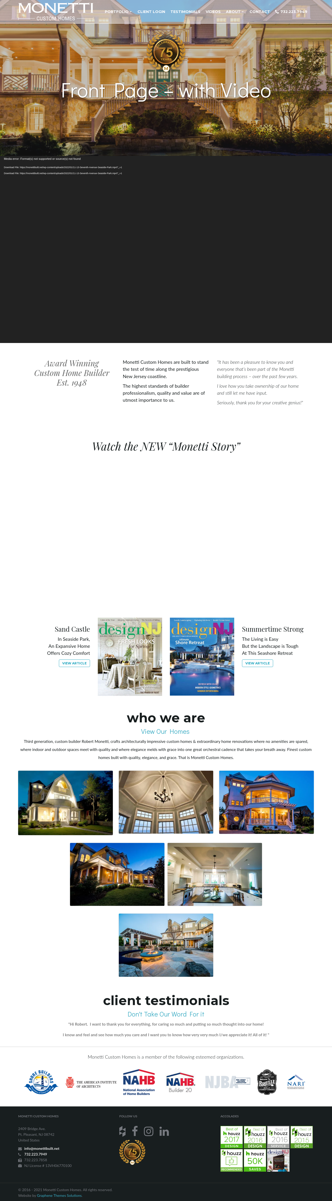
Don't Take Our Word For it (166, 1013)
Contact (260, 11)
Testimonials (185, 11)
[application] (166, 249)
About (235, 11)
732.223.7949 (291, 11)
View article (74, 663)
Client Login (151, 11)
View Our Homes (166, 731)
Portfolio (118, 11)
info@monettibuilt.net (41, 1148)
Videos (213, 11)
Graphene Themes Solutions (59, 1195)
